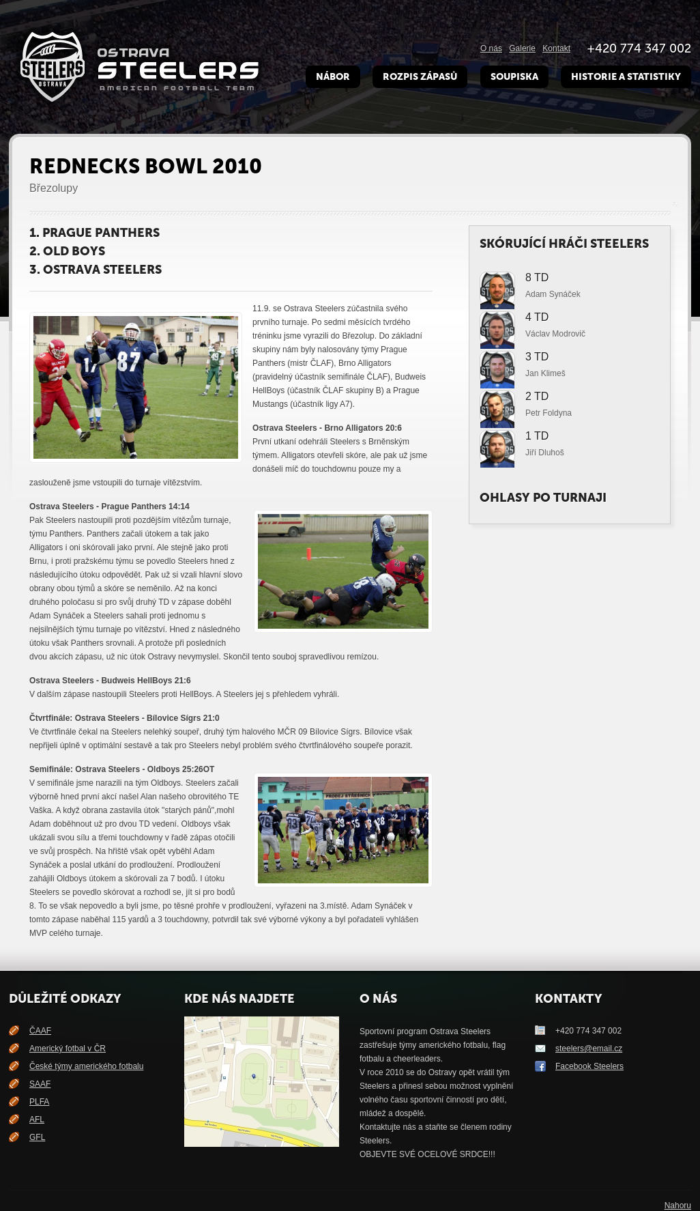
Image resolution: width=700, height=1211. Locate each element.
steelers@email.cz (588, 1048)
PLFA (39, 1102)
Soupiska (514, 77)
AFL (36, 1119)
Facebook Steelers (589, 1066)
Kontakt (556, 48)
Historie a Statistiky (626, 77)
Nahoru (678, 1205)
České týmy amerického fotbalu (86, 1066)
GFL (37, 1137)
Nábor (333, 77)
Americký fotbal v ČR (67, 1048)
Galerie (522, 48)
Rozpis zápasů (420, 77)
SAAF (39, 1084)
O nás (491, 48)
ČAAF (40, 1031)
